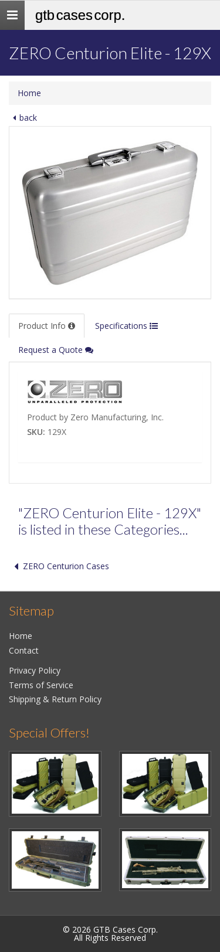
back (23, 117)
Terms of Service (41, 685)
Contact (24, 650)
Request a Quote (55, 349)
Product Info (46, 325)
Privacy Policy (34, 670)
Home (29, 92)
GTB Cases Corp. (80, 15)
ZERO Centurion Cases (59, 566)
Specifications (126, 325)
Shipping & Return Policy (55, 699)
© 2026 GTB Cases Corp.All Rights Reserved (110, 933)
